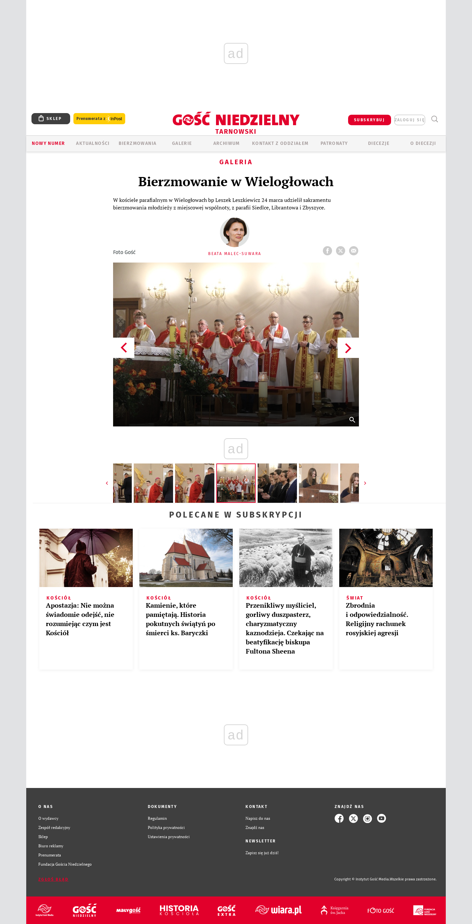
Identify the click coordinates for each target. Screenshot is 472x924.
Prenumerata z (99, 119)
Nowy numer (48, 143)
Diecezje (378, 143)
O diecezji (423, 143)
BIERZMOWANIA (138, 143)
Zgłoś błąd (53, 879)
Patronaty (334, 143)
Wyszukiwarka (434, 119)
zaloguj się (410, 120)
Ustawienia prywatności (169, 836)
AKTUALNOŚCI (92, 143)
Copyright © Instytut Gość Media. (362, 879)
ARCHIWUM (226, 143)
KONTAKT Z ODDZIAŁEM (280, 143)
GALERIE (182, 143)
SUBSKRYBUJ (369, 120)
